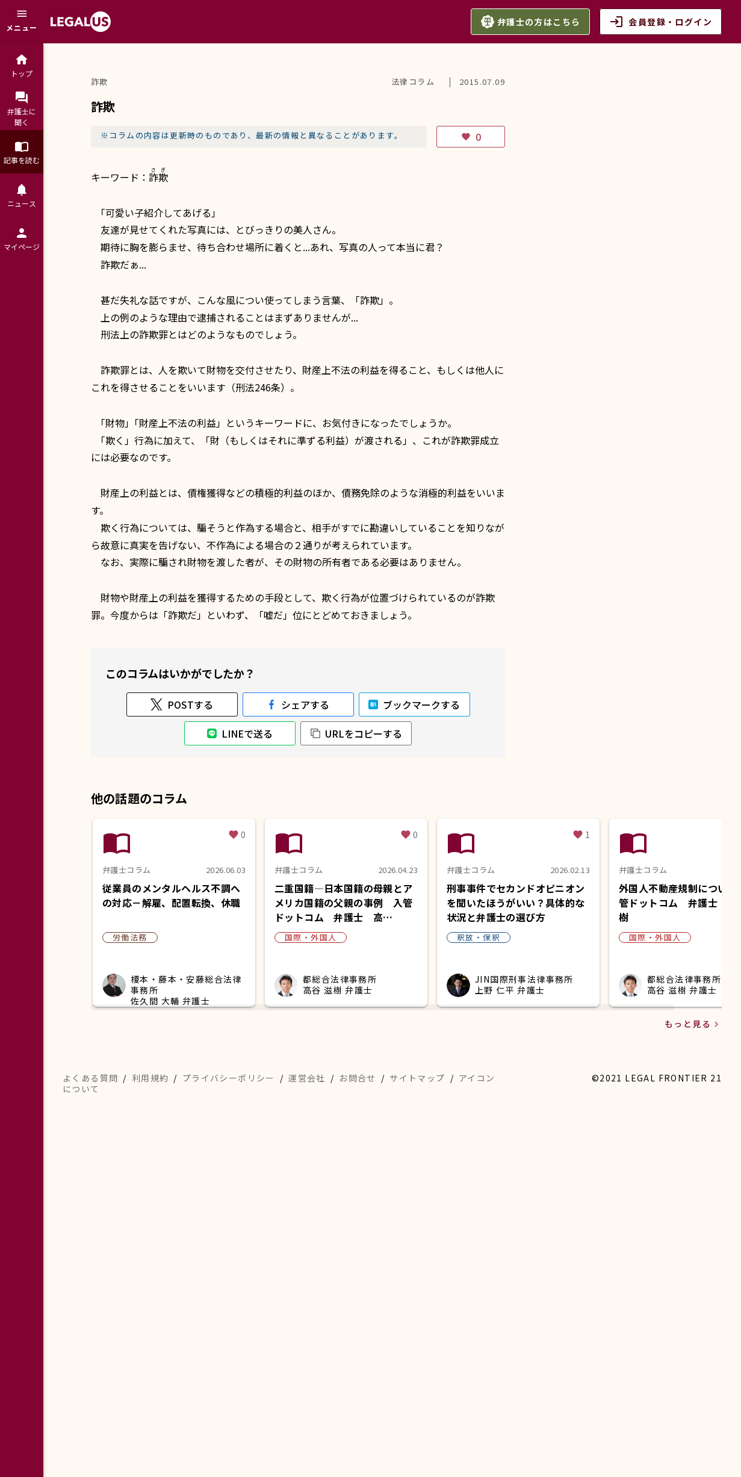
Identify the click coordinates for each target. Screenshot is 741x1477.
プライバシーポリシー (228, 1078)
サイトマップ (417, 1078)
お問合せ (357, 1078)
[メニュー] (21, 21)
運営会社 (307, 1078)
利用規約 (150, 1078)
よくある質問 (90, 1078)
